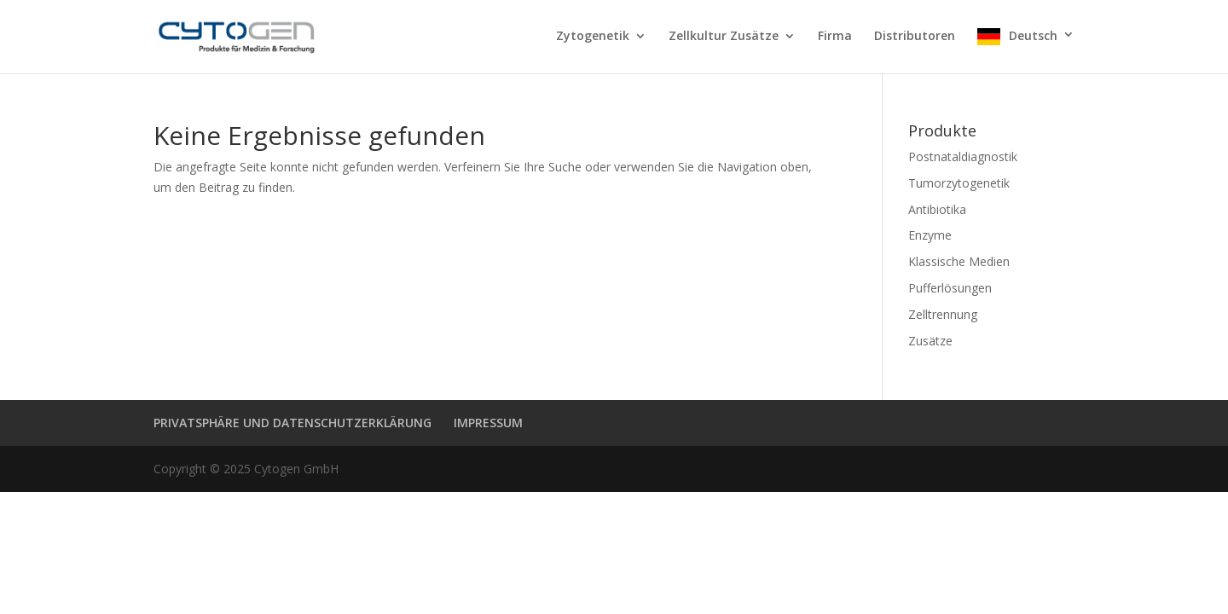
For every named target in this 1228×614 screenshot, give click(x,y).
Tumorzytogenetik (959, 183)
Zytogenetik (592, 36)
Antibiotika (937, 209)
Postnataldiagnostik (962, 156)
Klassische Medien (959, 261)
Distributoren (914, 36)
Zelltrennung (942, 314)
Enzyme (930, 235)
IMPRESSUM (488, 422)
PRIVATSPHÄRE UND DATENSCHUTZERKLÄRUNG (293, 422)
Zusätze (930, 341)
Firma (835, 36)
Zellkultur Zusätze (724, 36)
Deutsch (1033, 35)
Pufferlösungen (950, 288)
